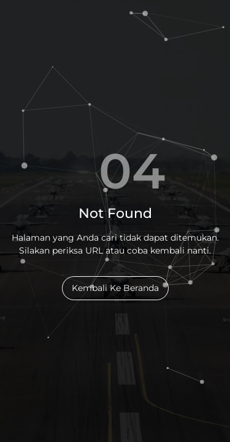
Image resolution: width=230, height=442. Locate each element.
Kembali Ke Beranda (115, 287)
